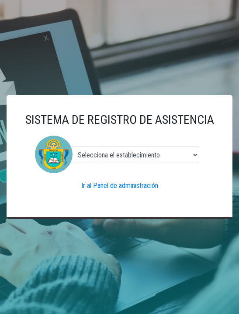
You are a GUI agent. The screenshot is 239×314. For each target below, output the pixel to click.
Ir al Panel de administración (119, 185)
